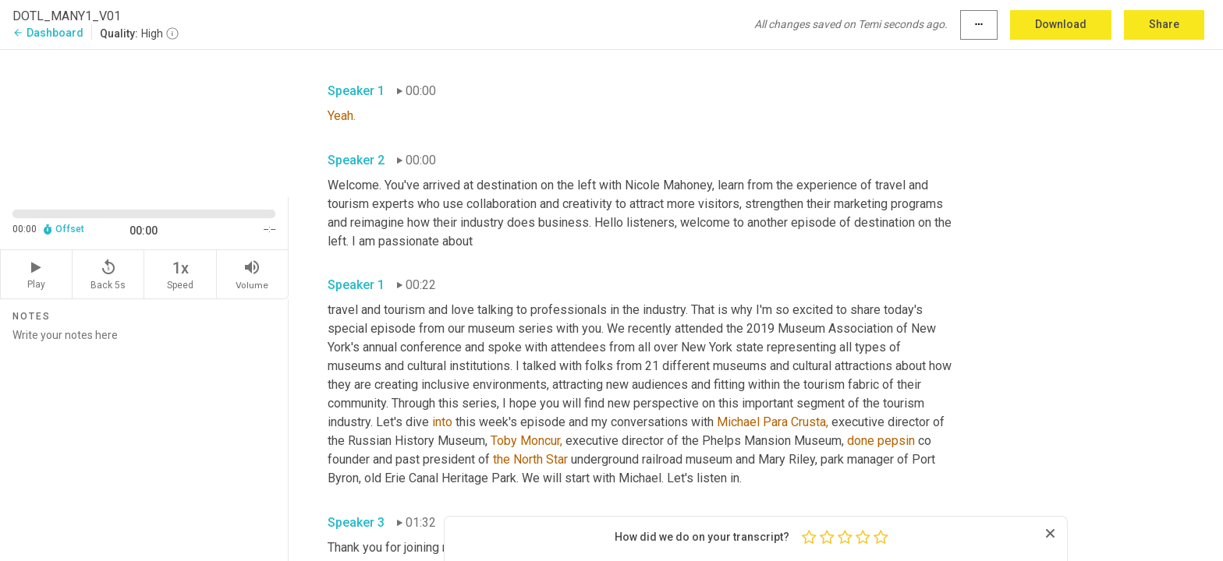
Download (1061, 24)
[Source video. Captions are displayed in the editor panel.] (144, 122)
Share (1164, 24)
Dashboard (47, 32)
